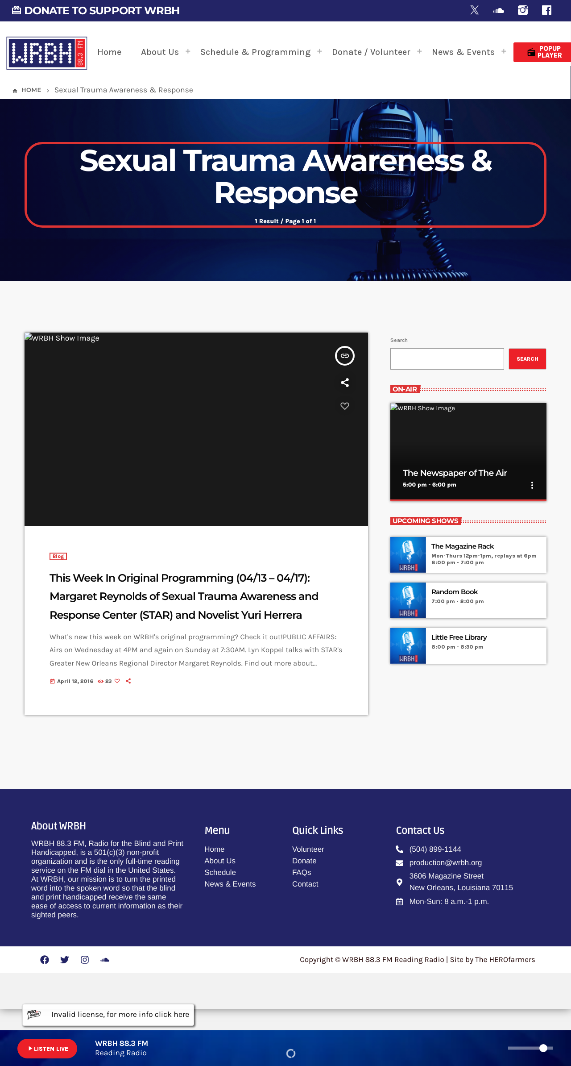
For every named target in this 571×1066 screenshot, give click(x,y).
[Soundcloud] (498, 11)
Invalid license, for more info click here (108, 1015)
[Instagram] (522, 11)
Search (399, 379)
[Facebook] (547, 11)
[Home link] (46, 52)
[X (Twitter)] (474, 11)
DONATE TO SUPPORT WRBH (95, 10)
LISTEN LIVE (47, 1049)
